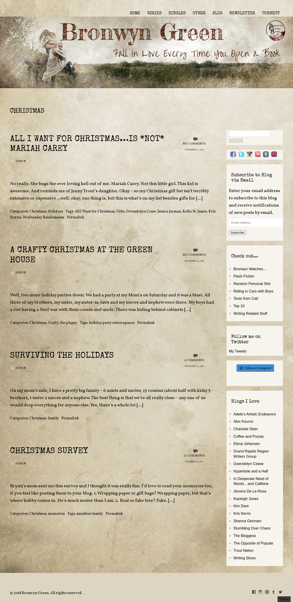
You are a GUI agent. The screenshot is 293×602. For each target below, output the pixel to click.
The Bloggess (244, 536)
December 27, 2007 (194, 366)
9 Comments (194, 360)
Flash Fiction (243, 276)
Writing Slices (244, 558)
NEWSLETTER (242, 13)
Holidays (55, 211)
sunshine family (89, 513)
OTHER (199, 13)
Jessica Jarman (169, 211)
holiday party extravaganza (112, 322)
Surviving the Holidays (62, 356)
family (53, 418)
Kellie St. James (195, 211)
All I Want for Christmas (95, 211)
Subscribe (237, 232)
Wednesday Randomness (43, 217)
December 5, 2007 (194, 462)
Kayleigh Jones (245, 499)
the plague (68, 322)
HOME (135, 13)
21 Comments (194, 456)
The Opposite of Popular (253, 543)
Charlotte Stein (245, 429)
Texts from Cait (245, 298)
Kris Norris (242, 513)
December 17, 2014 (194, 150)
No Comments (194, 144)
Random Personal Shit (251, 284)
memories (56, 513)
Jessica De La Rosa (249, 491)
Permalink (75, 217)
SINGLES (177, 13)
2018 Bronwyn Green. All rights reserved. (48, 593)
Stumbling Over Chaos (251, 528)
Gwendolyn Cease (141, 211)
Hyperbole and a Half (250, 471)
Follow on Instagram (255, 368)
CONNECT (271, 13)
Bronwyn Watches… (250, 269)
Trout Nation (243, 550)
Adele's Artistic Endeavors (254, 414)
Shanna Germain (247, 521)
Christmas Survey (49, 451)
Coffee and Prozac (248, 436)
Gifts (120, 211)
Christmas (37, 211)
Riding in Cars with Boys (253, 291)
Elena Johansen (246, 444)
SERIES (154, 13)
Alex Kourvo (243, 421)
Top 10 (239, 306)
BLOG (217, 13)
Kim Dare (241, 506)
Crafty (53, 322)
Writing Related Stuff (250, 313)
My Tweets (237, 351)
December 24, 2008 (194, 261)
